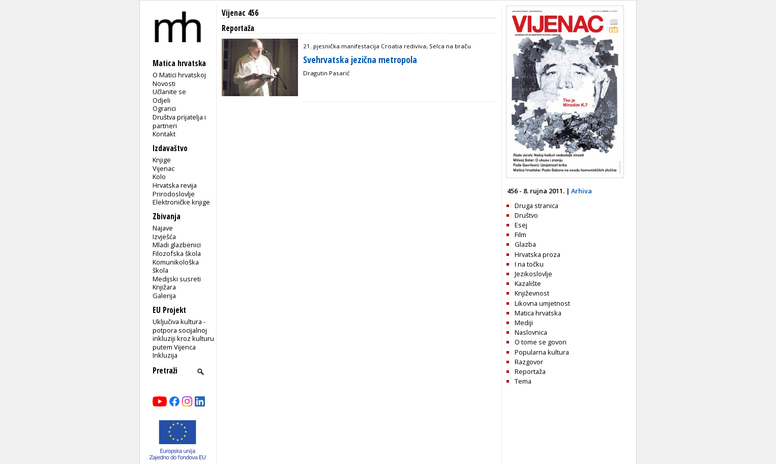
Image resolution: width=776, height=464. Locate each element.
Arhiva (581, 190)
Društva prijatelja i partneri (179, 121)
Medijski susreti (177, 278)
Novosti (164, 83)
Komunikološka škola (176, 266)
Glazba (525, 244)
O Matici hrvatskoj (179, 74)
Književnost (532, 293)
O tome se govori (540, 341)
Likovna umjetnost (542, 303)
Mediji (524, 322)
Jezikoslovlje (533, 273)
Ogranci (164, 108)
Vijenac (163, 168)
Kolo (159, 176)
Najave (163, 228)
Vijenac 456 (240, 13)
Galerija (164, 295)
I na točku (529, 264)
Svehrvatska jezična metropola (360, 59)
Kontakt (164, 133)
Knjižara (164, 287)
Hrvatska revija (175, 185)
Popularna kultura (542, 352)
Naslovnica (531, 332)
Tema (523, 381)
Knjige (162, 159)
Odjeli (161, 100)
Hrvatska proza (537, 254)
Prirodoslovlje (174, 193)
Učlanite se (169, 91)
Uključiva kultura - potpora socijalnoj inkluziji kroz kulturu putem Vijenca (183, 334)
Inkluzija (165, 355)
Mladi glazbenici (177, 244)
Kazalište (528, 283)
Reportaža (530, 371)
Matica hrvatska (538, 312)
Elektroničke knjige (181, 202)
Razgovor (529, 361)
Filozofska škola (177, 253)
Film (520, 234)
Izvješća (164, 236)
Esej (521, 224)
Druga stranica (536, 205)
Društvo (526, 215)
